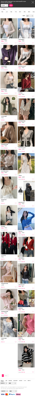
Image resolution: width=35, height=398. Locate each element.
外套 (2, 11)
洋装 (11, 11)
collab (25, 380)
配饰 (29, 11)
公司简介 (2, 381)
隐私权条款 (15, 380)
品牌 (6, 380)
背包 (25, 11)
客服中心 (29, 380)
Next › (6, 375)
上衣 (7, 11)
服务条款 (10, 380)
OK (11, 5)
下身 (16, 11)
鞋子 (20, 11)
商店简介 (2, 380)
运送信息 (20, 380)
